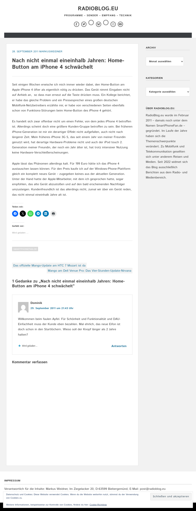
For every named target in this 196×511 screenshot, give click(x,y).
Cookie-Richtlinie (98, 504)
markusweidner (50, 51)
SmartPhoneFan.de (25, 249)
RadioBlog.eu (98, 9)
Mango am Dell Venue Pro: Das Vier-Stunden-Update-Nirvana (89, 271)
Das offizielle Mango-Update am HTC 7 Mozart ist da (49, 265)
